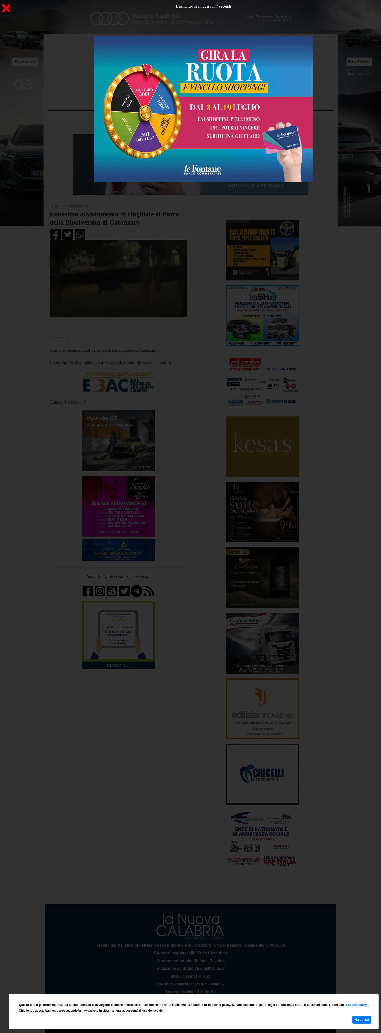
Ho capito (362, 1020)
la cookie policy (356, 1005)
